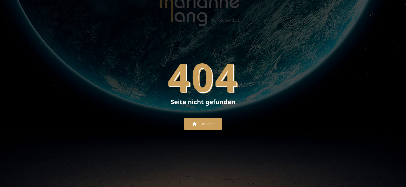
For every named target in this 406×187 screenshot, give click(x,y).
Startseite (203, 123)
